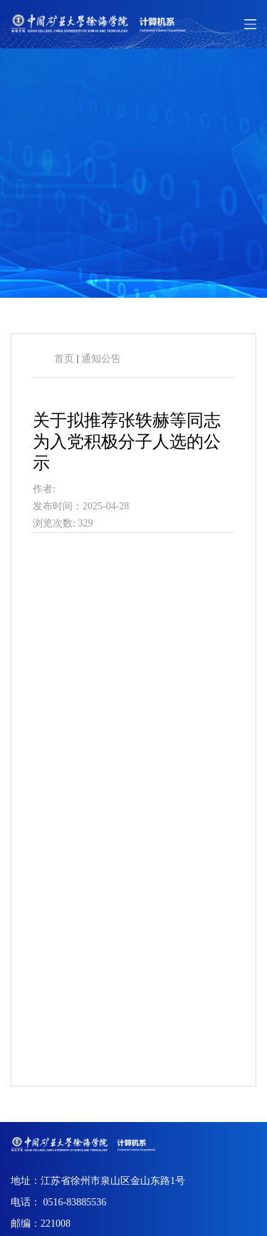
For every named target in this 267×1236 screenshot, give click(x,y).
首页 (64, 358)
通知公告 (101, 358)
